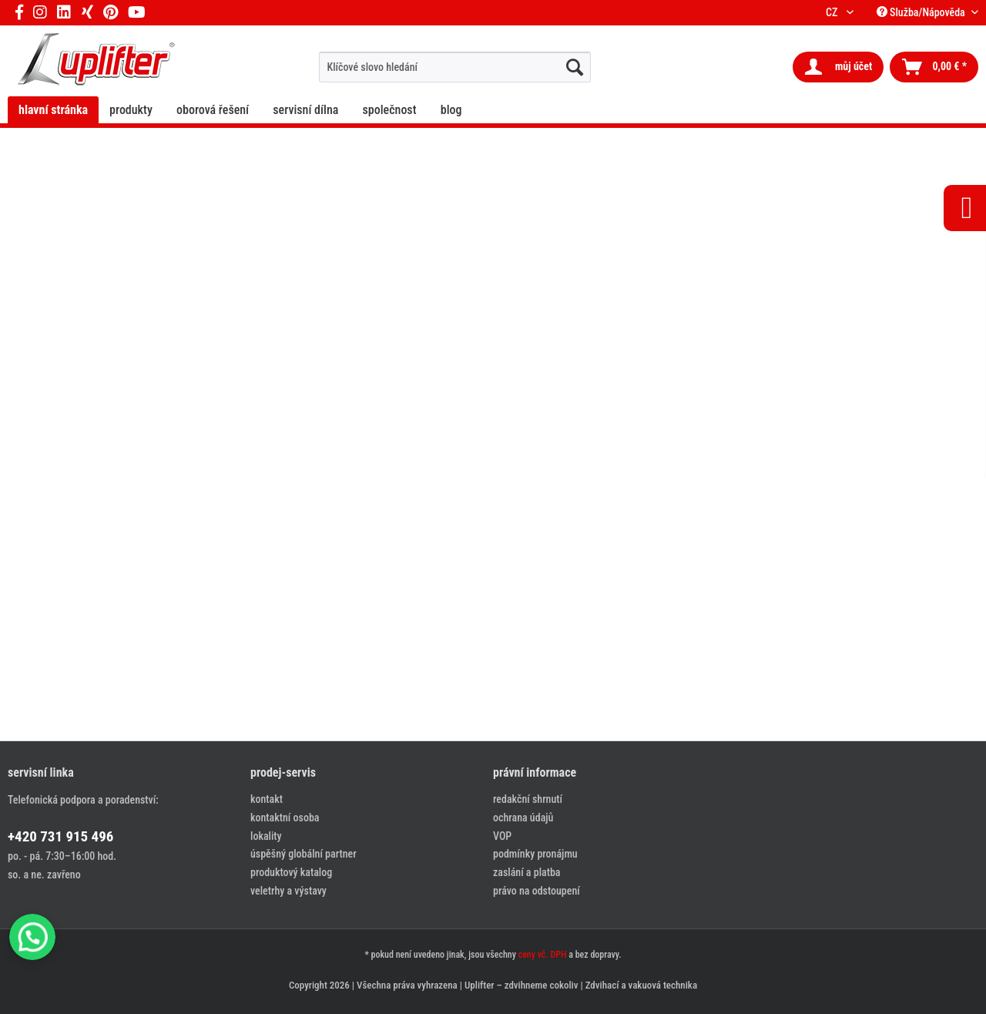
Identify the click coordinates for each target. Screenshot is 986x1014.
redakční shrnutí (527, 799)
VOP (502, 836)
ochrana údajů (523, 817)
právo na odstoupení (536, 891)
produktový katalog (291, 872)
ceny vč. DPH (542, 954)
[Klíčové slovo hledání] (455, 67)
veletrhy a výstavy (288, 891)
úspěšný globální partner (303, 854)
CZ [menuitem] (834, 12)
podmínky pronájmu (535, 854)
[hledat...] (574, 67)
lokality (266, 836)
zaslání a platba (526, 872)
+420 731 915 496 (60, 836)
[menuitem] (455, 67)
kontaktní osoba (284, 817)
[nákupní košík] (934, 67)
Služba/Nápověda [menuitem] (922, 12)
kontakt (266, 799)
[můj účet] (838, 67)
